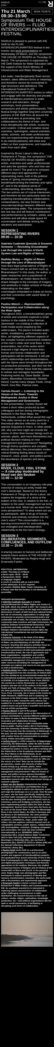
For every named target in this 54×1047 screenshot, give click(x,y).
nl (44, 2)
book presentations (26, 50)
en (40, 2)
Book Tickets (42, 11)
